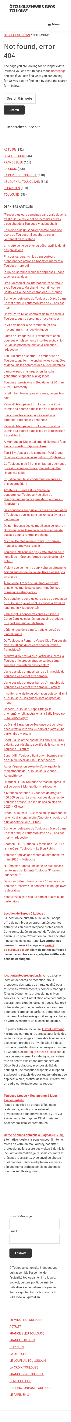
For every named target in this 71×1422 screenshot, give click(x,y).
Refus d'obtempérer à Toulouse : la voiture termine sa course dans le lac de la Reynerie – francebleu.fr (34, 430)
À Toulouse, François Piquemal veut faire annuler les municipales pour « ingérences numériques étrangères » (32, 587)
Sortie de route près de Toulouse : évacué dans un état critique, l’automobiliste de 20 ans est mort (35, 303)
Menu (56, 24)
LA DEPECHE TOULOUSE (20, 175)
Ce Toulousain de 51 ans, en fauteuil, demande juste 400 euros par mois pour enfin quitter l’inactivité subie (35, 468)
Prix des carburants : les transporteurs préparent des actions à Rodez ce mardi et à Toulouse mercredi (33, 261)
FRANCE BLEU (13, 162)
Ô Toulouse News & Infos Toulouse (32, 8)
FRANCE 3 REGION (22, 1340)
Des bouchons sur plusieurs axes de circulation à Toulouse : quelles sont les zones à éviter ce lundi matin (35, 514)
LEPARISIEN (12, 188)
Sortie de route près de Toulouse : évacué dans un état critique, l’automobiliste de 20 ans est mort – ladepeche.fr (35, 833)
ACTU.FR (10, 149)
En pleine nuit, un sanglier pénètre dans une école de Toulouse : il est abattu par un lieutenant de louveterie (33, 234)
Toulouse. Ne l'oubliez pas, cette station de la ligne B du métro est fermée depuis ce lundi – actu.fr (34, 556)
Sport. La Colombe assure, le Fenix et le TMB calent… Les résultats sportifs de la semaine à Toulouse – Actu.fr (34, 744)
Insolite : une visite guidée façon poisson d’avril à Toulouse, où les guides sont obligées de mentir (35, 698)
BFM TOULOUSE (15, 156)
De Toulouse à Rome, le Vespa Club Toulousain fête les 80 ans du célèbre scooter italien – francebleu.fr (35, 645)
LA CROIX (10, 169)
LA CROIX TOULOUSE (23, 1367)
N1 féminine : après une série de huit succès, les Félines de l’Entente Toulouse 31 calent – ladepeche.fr (34, 870)
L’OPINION (16, 1347)
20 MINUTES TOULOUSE (25, 1320)
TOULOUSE (11, 194)
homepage (58, 71)
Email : (13, 1231)
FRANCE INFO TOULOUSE (26, 1374)
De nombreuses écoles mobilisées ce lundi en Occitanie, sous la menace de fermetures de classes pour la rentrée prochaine (34, 530)
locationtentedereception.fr (22, 975)
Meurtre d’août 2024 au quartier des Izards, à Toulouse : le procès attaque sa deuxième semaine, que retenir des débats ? (34, 660)
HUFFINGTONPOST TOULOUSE (30, 1388)
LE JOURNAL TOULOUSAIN (22, 182)
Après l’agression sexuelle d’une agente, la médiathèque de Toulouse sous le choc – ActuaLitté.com (32, 771)
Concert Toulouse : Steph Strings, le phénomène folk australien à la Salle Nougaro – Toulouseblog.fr (34, 713)
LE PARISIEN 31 (20, 1394)
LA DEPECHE (18, 1354)
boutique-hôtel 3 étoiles (40, 1052)
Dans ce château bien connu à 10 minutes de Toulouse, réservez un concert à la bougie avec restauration (35, 886)
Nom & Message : (21, 1216)
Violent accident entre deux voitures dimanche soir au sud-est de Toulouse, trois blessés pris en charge (35, 572)
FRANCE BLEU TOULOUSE (26, 1333)
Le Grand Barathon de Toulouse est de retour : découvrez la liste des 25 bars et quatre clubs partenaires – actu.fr (34, 729)
